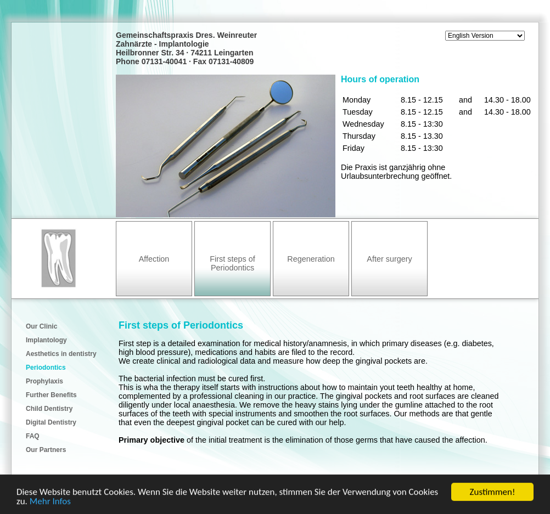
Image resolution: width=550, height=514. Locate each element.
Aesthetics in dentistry (61, 354)
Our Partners (46, 450)
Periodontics (46, 367)
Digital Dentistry (51, 422)
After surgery (389, 259)
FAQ (33, 436)
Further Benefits (51, 395)
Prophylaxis (44, 381)
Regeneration (310, 259)
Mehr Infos (50, 501)
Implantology (46, 340)
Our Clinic (41, 326)
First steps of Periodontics (232, 263)
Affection (154, 259)
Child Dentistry (49, 409)
